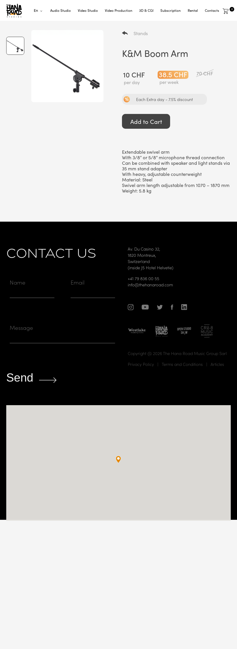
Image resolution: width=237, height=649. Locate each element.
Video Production (118, 10)
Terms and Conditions (182, 374)
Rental (193, 10)
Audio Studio (60, 10)
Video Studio (88, 10)
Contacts (212, 10)
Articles (217, 374)
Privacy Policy (141, 374)
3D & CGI (146, 10)
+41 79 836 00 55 (143, 288)
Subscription (170, 10)
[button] (118, 469)
